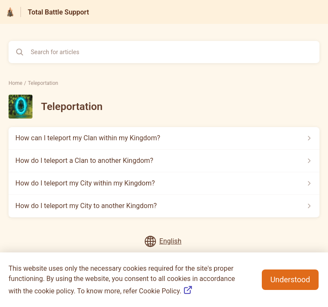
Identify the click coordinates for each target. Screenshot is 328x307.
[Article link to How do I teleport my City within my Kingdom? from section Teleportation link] (164, 183)
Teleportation (43, 83)
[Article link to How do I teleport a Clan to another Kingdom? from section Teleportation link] (164, 161)
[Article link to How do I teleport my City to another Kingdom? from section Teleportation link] (164, 206)
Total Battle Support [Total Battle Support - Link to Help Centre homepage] (58, 12)
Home (15, 83)
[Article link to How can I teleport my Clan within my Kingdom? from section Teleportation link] (164, 138)
